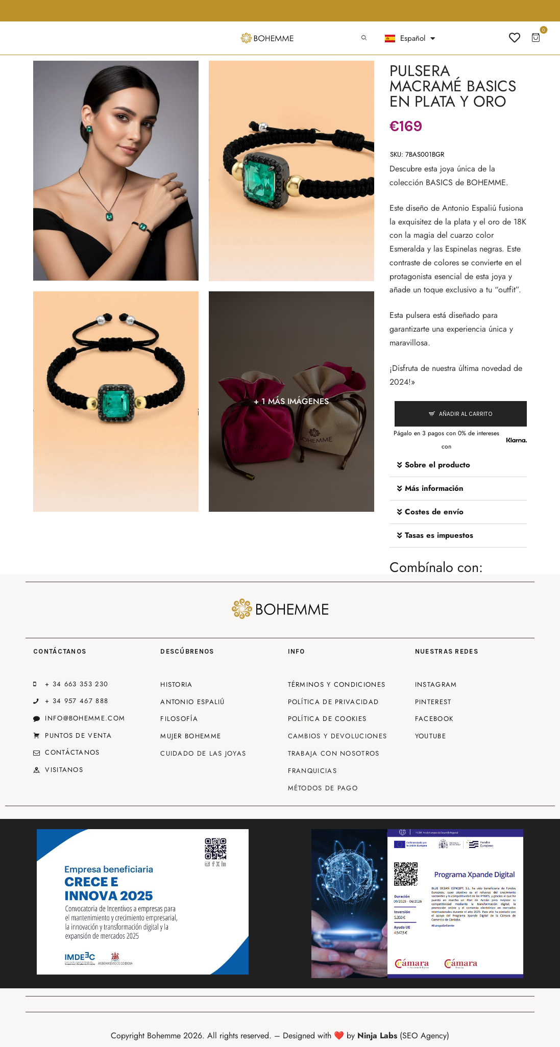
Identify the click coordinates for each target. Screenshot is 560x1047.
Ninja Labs (377, 1035)
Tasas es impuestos (439, 535)
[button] (458, 465)
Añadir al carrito (466, 413)
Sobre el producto (437, 464)
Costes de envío (434, 511)
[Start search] (364, 38)
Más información (434, 488)
